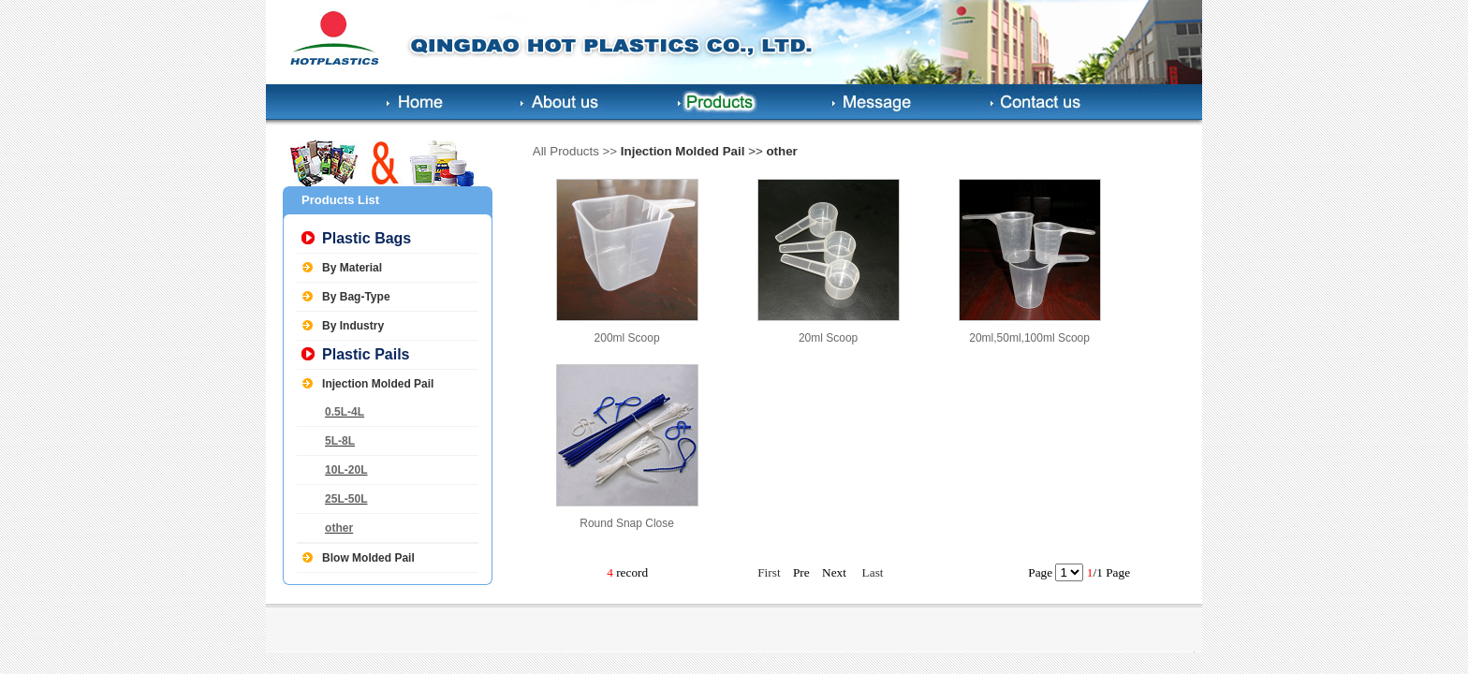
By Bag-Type (355, 296)
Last (873, 572)
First (768, 572)
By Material (352, 267)
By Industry (353, 325)
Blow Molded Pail (368, 557)
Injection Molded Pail (377, 383)
